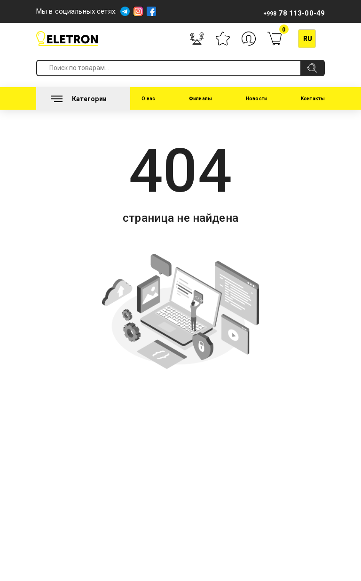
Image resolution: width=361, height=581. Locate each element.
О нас (148, 98)
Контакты (313, 98)
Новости (256, 98)
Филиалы (200, 98)
